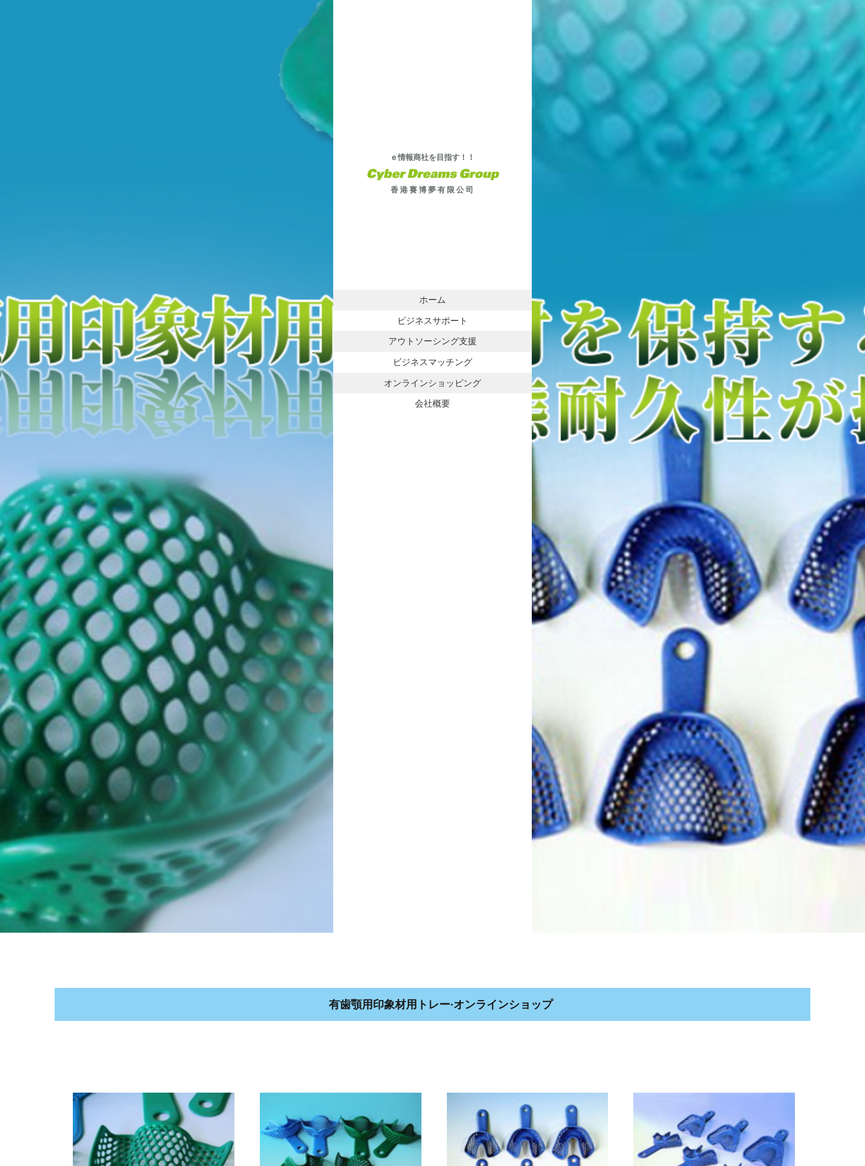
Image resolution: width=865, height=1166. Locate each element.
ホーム (432, 299)
